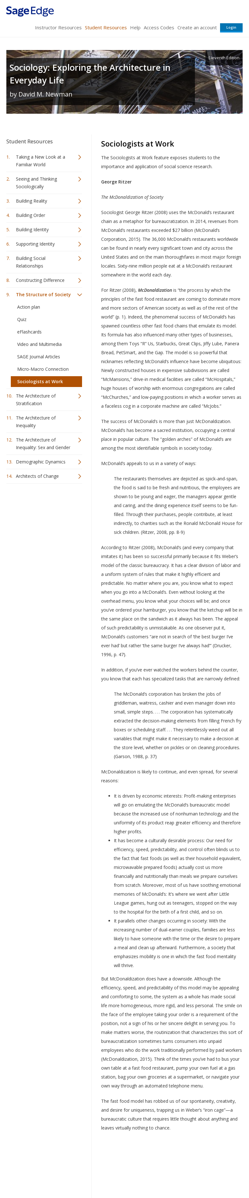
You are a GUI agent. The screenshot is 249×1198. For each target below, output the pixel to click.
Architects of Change (37, 476)
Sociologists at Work (40, 381)
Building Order (30, 215)
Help (135, 27)
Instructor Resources (58, 27)
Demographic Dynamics (41, 462)
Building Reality (31, 201)
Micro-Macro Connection (43, 369)
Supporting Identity (35, 244)
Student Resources (106, 27)
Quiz (21, 319)
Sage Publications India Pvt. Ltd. (98, 1159)
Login (231, 27)
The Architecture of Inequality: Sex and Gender (43, 443)
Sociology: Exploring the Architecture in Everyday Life (90, 73)
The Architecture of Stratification (36, 399)
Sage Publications (42, 1159)
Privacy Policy (201, 1174)
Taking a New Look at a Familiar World (40, 161)
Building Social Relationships (30, 262)
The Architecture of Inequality (36, 421)
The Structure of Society (43, 294)
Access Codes (159, 27)
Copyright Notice (165, 1174)
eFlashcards (29, 332)
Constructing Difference (40, 280)
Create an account (197, 27)
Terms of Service (126, 1174)
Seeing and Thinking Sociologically (36, 183)
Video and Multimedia (39, 344)
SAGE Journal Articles (38, 357)
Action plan (28, 307)
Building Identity (32, 229)
